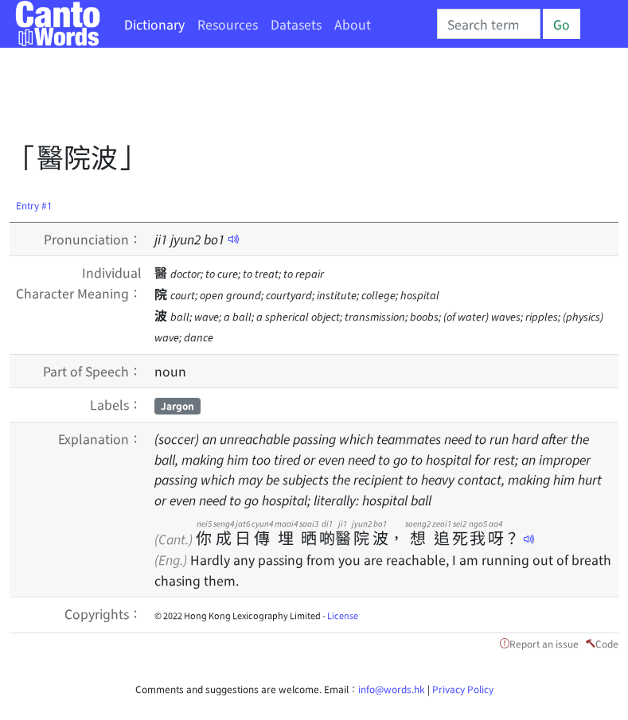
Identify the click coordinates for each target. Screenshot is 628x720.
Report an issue (544, 643)
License (342, 615)
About (352, 23)
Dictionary (154, 23)
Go (561, 23)
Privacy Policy (462, 688)
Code (606, 643)
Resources (227, 23)
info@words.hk (391, 688)
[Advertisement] (299, 99)
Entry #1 (34, 205)
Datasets (296, 23)
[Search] (488, 24)
